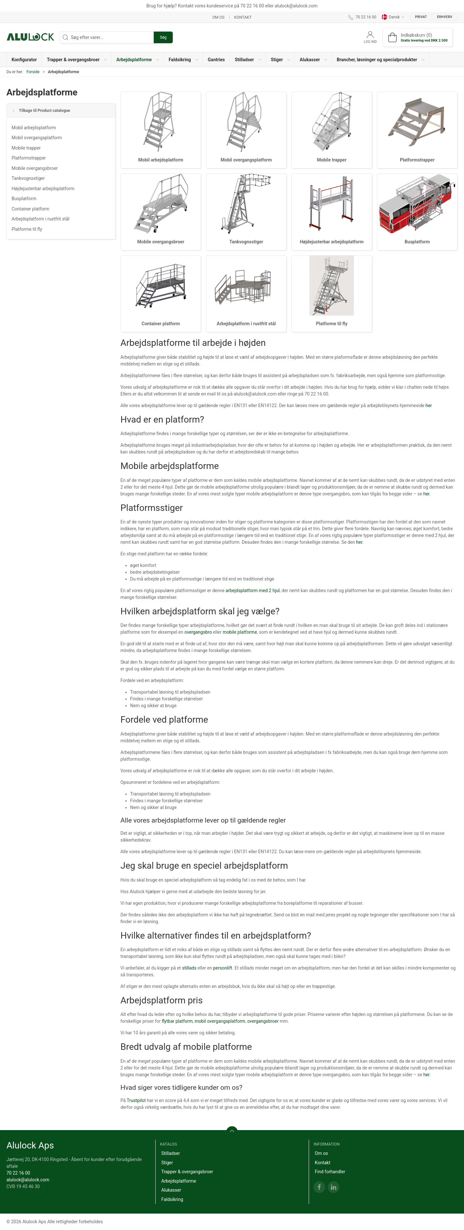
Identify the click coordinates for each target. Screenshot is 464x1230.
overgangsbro (198, 632)
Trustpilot (136, 1100)
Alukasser (171, 1190)
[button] (76, 59)
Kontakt (243, 17)
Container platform (30, 208)
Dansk (393, 17)
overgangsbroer (263, 1021)
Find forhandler (330, 1171)
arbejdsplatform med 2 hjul (253, 590)
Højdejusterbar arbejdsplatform (43, 188)
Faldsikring (172, 1199)
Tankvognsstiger (28, 178)
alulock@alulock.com (27, 1179)
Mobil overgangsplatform (37, 137)
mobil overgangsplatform (220, 1021)
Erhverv (444, 17)
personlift (222, 968)
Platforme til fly (27, 229)
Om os (218, 17)
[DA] (30, 37)
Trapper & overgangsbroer (187, 1171)
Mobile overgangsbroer (35, 168)
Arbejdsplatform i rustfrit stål (40, 218)
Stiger (167, 1162)
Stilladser (170, 1153)
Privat (421, 17)
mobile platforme (240, 632)
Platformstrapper (29, 158)
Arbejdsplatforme (178, 1181)
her (428, 405)
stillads (189, 968)
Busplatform (24, 198)
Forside (33, 72)
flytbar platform (177, 1021)
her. (359, 542)
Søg (163, 37)
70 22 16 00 (18, 1173)
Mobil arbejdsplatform (34, 127)
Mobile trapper (26, 148)
